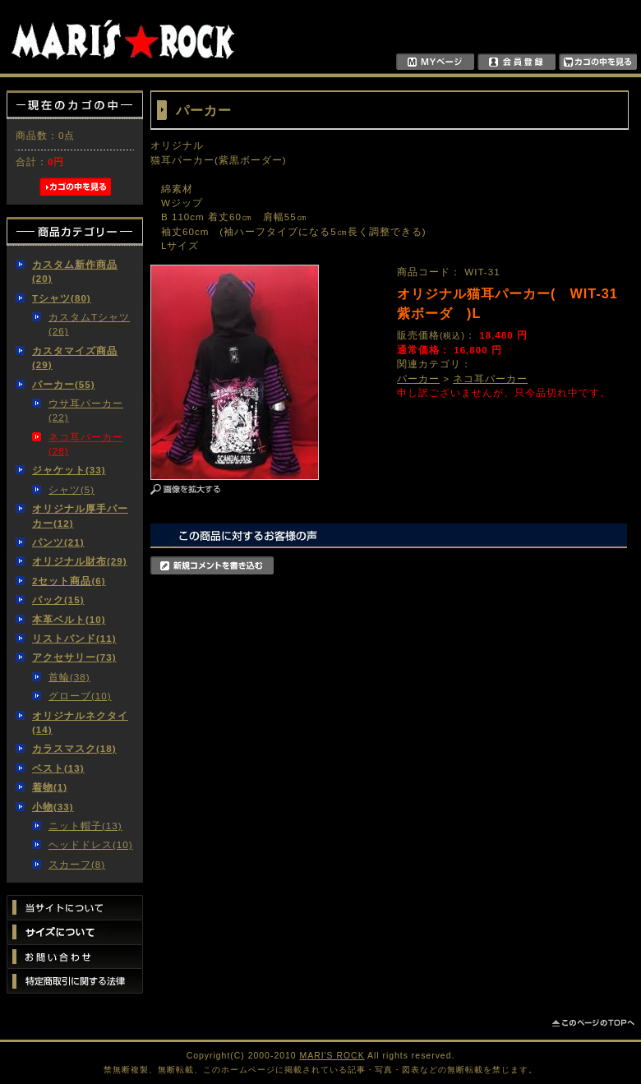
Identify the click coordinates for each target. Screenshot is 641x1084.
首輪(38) (69, 676)
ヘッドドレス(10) (90, 844)
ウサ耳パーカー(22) (85, 410)
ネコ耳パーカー (490, 378)
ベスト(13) (58, 768)
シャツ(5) (71, 489)
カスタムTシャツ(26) (89, 323)
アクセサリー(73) (74, 657)
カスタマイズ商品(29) (75, 357)
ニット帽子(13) (85, 825)
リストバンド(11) (74, 638)
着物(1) (49, 787)
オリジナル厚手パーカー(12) (80, 515)
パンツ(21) (58, 542)
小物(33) (53, 806)
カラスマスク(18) (74, 748)
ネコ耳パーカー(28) (85, 443)
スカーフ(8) (76, 864)
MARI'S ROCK (332, 1055)
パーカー (418, 378)
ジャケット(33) (69, 469)
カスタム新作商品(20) (75, 271)
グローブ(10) (80, 695)
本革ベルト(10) (69, 619)
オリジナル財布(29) (79, 561)
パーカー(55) (63, 384)
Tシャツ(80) (61, 298)
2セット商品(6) (69, 580)
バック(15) (58, 599)
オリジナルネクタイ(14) (80, 722)
